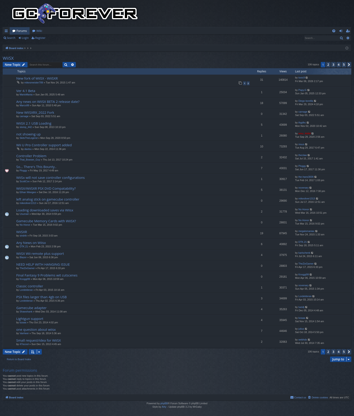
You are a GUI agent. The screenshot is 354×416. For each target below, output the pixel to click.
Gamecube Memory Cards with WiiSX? (46, 221)
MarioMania (26, 94)
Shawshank (26, 311)
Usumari (24, 214)
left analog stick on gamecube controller (47, 199)
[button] (349, 64)
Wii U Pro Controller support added (44, 145)
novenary (303, 187)
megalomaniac (306, 231)
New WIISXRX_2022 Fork (35, 112)
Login (25, 38)
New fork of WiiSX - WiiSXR (37, 78)
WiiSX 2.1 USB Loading (33, 123)
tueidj (301, 307)
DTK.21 (24, 246)
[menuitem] (333, 31)
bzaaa (23, 322)
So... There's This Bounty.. (36, 166)
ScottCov (25, 181)
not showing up (28, 134)
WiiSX (8, 58)
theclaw (302, 155)
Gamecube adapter (31, 307)
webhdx (302, 339)
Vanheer (24, 333)
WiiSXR (21, 231)
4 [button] (339, 64)
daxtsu (28, 149)
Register (40, 38)
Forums (21, 31)
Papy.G (302, 90)
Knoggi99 (25, 279)
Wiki (39, 31)
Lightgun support (29, 318)
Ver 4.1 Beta (25, 90)
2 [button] (328, 64)
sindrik (23, 235)
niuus (301, 144)
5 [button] (344, 64)
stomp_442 (26, 127)
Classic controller (29, 286)
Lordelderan (26, 289)
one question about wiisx (36, 329)
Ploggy (23, 170)
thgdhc (302, 122)
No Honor (303, 209)
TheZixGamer (27, 268)
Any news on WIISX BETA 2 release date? (47, 101)
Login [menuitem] (341, 32)
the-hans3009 (306, 176)
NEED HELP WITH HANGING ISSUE (43, 264)
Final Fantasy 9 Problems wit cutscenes (46, 275)
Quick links (7, 32)
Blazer (23, 257)
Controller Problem (31, 156)
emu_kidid (304, 133)
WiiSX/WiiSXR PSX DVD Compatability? (46, 188)
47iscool (24, 344)
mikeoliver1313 (28, 203)
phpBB (164, 403)
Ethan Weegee (28, 192)
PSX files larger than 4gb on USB (41, 297)
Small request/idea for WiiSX (38, 340)
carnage (24, 116)
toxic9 (301, 77)
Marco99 (24, 105)
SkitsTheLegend (29, 138)
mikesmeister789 (33, 82)
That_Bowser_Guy (30, 159)
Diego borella (305, 100)
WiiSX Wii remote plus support (40, 253)
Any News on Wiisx (31, 242)
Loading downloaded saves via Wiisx (44, 210)
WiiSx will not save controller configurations (50, 177)
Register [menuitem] (348, 32)
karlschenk (304, 252)
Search (11, 38)
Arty (164, 406)
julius (301, 328)
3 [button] (333, 64)
